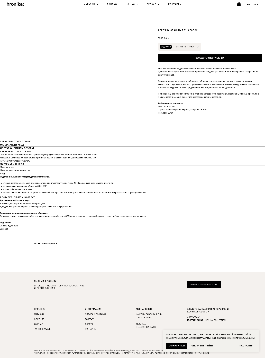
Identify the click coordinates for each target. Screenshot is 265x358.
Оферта (89, 324)
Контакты (174, 4)
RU (248, 4)
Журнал (38, 324)
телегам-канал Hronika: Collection (206, 320)
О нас (131, 4)
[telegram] (238, 4)
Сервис (152, 4)
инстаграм (193, 317)
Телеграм (141, 324)
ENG (255, 4)
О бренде (39, 319)
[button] (204, 284)
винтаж (112, 4)
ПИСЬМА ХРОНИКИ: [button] (46, 281)
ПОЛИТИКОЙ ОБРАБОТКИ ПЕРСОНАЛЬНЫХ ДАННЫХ (236, 338)
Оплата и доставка (9, 226)
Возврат (4, 229)
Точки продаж (42, 329)
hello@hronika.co (146, 327)
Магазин (90, 4)
